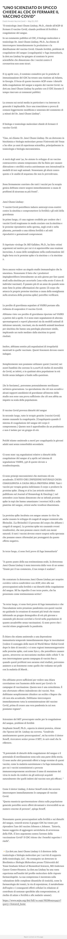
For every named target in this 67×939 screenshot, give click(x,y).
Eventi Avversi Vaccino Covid (14, 21)
